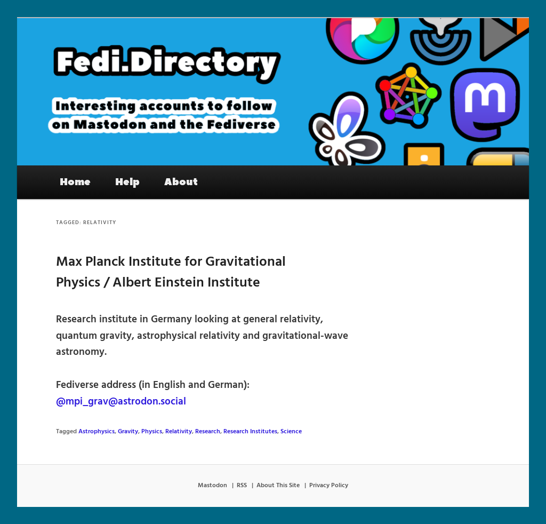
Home (75, 182)
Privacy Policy (328, 485)
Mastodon (212, 485)
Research (207, 431)
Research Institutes (250, 431)
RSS (242, 485)
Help (127, 182)
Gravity (128, 431)
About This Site (278, 485)
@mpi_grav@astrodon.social (121, 402)
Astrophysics (96, 431)
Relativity (178, 431)
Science (291, 431)
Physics (151, 431)
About (181, 182)
